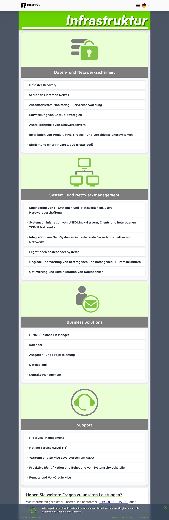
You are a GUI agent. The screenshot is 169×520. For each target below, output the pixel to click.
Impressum (144, 517)
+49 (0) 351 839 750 (113, 502)
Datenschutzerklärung (122, 517)
